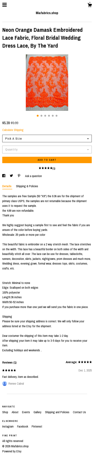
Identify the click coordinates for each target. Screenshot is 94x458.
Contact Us (79, 412)
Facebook (23, 426)
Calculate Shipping (13, 130)
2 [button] (41, 116)
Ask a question (33, 176)
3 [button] (45, 116)
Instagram (8, 426)
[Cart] (90, 5)
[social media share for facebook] (4, 176)
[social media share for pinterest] (19, 176)
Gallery (38, 412)
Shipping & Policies (27, 186)
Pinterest (37, 426)
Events (26, 412)
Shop (5, 412)
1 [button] (38, 116)
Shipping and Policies (57, 412)
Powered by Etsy (11, 451)
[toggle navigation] (4, 5)
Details (7, 186)
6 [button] (56, 116)
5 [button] (53, 116)
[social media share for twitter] (12, 176)
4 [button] (49, 116)
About (15, 412)
